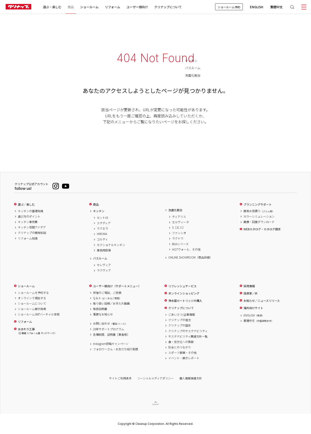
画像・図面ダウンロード (259, 222)
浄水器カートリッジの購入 (185, 301)
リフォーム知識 (28, 238)
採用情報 (249, 286)
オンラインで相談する (32, 298)
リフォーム (112, 6)
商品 (96, 204)
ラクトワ (177, 238)
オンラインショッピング (183, 293)
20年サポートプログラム (108, 329)
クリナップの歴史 (179, 325)
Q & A (107, 298)
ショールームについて (32, 303)
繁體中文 (276, 6)
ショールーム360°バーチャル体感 (38, 314)
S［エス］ (178, 227)
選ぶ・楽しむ (52, 6)
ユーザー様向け (137, 6)
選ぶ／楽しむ (26, 204)
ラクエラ (102, 228)
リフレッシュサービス (182, 286)
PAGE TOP (155, 404)
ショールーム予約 (229, 7)
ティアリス (179, 217)
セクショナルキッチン (111, 245)
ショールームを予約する (33, 293)
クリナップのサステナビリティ (188, 331)
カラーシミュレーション (259, 216)
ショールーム (89, 6)
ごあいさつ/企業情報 (181, 314)
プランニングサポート (258, 204)
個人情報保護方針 (190, 378)
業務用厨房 (104, 250)
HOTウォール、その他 (186, 249)
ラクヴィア (104, 270)
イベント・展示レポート (183, 358)
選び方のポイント (29, 216)
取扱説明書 (100, 309)
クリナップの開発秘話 (32, 233)
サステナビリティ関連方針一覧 (188, 336)
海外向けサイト (253, 308)
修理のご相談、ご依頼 (107, 293)
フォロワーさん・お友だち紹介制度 (115, 349)
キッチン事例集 (28, 222)
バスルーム (100, 258)
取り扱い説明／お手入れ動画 (111, 303)
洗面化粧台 (175, 210)
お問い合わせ (110, 323)
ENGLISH (256, 6)
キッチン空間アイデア (32, 227)
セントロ (102, 217)
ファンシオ (179, 233)
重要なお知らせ (103, 314)
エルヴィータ (180, 222)
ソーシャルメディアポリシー (155, 378)
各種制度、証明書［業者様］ (111, 334)
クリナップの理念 (179, 320)
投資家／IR (250, 293)
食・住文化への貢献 (181, 342)
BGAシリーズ (180, 244)
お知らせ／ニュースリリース (262, 301)
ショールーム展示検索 (32, 309)
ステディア (104, 223)
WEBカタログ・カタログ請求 (262, 229)
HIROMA (102, 234)
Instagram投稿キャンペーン (110, 344)
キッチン (98, 211)
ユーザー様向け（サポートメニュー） (117, 286)
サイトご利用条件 (120, 378)
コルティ (102, 239)
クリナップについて (168, 6)
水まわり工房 (36, 331)
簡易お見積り (259, 211)
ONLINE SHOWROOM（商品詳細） (190, 257)
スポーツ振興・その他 (182, 352)
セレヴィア (104, 265)
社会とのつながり (179, 347)
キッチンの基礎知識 (30, 211)
